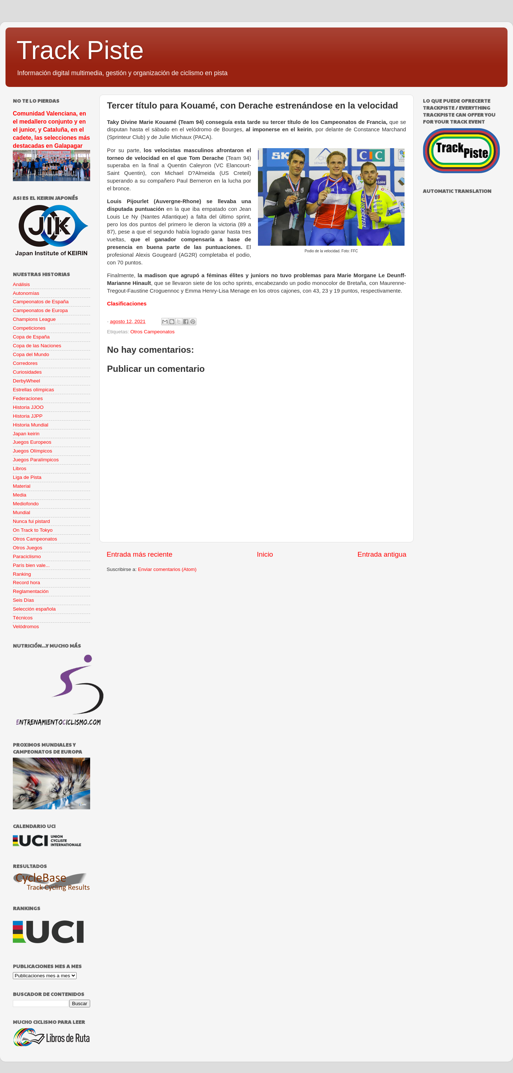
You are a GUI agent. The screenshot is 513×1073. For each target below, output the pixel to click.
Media (19, 495)
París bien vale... (31, 565)
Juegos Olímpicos (32, 451)
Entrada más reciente (140, 554)
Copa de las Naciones (37, 345)
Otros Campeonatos (152, 331)
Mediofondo (26, 503)
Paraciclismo (27, 556)
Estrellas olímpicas (33, 389)
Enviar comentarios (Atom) (167, 569)
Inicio (265, 554)
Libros (19, 468)
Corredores (25, 363)
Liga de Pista (27, 477)
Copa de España (31, 337)
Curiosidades (27, 372)
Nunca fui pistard (31, 521)
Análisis (21, 284)
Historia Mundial (30, 425)
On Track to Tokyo (33, 530)
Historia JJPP (28, 416)
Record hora (26, 582)
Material (21, 486)
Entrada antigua (382, 554)
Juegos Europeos (32, 442)
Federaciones (28, 398)
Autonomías (26, 293)
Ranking (22, 574)
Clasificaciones (127, 304)
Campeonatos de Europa (40, 310)
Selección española (34, 609)
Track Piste (80, 50)
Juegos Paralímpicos (36, 459)
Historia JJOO (28, 407)
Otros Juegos (27, 547)
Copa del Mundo (31, 354)
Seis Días (23, 600)
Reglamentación (31, 591)
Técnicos (23, 617)
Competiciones (29, 328)
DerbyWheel (26, 381)
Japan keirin (26, 433)
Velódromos (26, 626)
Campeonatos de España (41, 301)
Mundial (21, 512)
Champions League (34, 319)
